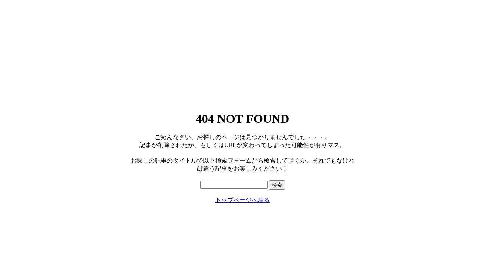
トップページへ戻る (242, 200)
